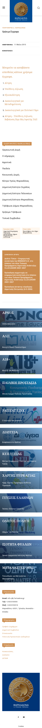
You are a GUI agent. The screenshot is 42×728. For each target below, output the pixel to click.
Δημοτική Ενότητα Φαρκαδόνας (18, 199)
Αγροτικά (6, 162)
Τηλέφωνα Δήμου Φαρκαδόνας (17, 205)
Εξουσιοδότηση (12, 95)
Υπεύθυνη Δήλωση (14, 89)
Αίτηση (8, 83)
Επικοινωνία (9, 592)
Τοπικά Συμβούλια (11, 218)
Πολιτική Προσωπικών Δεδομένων (16, 636)
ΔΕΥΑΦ (5, 658)
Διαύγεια (5, 655)
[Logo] (21, 692)
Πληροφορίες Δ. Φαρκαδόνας (13, 28)
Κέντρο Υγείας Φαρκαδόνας (15, 180)
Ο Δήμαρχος (8, 156)
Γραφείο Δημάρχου (9, 626)
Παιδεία (6, 168)
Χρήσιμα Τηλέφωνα (11, 212)
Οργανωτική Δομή (11, 149)
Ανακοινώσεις (7, 651)
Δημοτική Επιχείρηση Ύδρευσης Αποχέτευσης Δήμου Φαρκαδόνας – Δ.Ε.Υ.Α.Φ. (10, 234)
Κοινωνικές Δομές (10, 174)
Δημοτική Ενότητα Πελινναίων (17, 193)
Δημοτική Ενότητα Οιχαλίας (16, 187)
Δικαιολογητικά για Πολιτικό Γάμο (21, 110)
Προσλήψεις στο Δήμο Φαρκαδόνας (30, 232)
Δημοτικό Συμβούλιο (10, 630)
